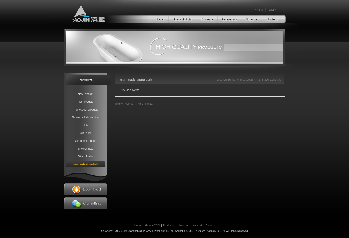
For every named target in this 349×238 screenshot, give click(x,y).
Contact (210, 225)
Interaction (183, 225)
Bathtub (85, 125)
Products (168, 225)
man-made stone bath (85, 164)
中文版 (259, 9)
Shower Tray (85, 148)
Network (197, 225)
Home (231, 79)
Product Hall (245, 79)
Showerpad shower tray (85, 117)
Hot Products (85, 101)
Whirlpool (85, 133)
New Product (85, 94)
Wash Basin (85, 156)
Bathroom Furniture (85, 140)
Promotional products (85, 109)
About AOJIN (152, 225)
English (273, 9)
